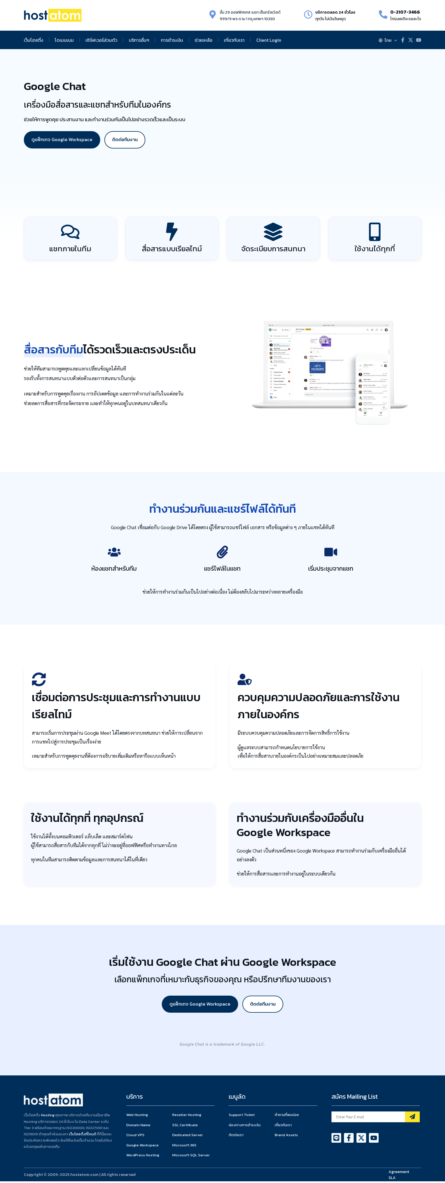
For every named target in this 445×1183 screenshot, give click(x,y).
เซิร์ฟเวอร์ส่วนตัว (101, 40)
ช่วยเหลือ (203, 40)
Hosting (47, 1116)
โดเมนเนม (64, 40)
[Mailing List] (412, 1118)
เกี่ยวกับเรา (234, 40)
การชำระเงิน (172, 40)
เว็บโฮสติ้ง (33, 40)
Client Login (268, 40)
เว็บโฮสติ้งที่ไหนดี (82, 1135)
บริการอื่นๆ (139, 40)
